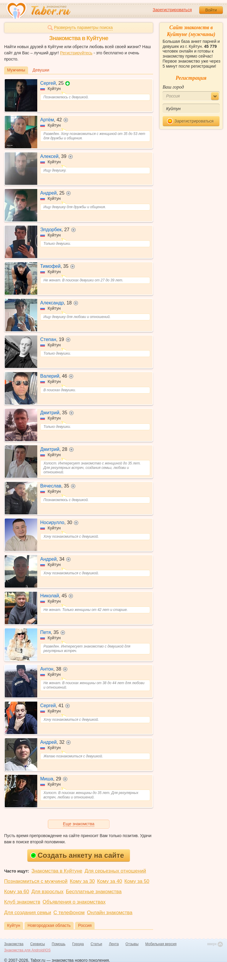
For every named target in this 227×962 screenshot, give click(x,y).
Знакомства (13, 944)
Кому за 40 (109, 881)
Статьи (96, 944)
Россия (85, 925)
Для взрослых (47, 891)
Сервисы (37, 944)
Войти (211, 10)
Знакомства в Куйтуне (56, 871)
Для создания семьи (27, 912)
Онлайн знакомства (109, 912)
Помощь (58, 944)
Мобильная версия (161, 944)
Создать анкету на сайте (77, 855)
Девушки (41, 70)
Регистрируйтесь (76, 52)
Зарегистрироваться (172, 9)
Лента (114, 944)
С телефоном (69, 912)
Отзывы (132, 944)
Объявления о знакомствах (74, 902)
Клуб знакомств (22, 902)
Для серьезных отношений (115, 871)
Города (78, 944)
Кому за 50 (136, 881)
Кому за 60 (16, 891)
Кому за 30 (82, 881)
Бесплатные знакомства (93, 891)
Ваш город (173, 86)
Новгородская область (49, 925)
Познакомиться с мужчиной (35, 881)
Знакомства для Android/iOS (27, 950)
